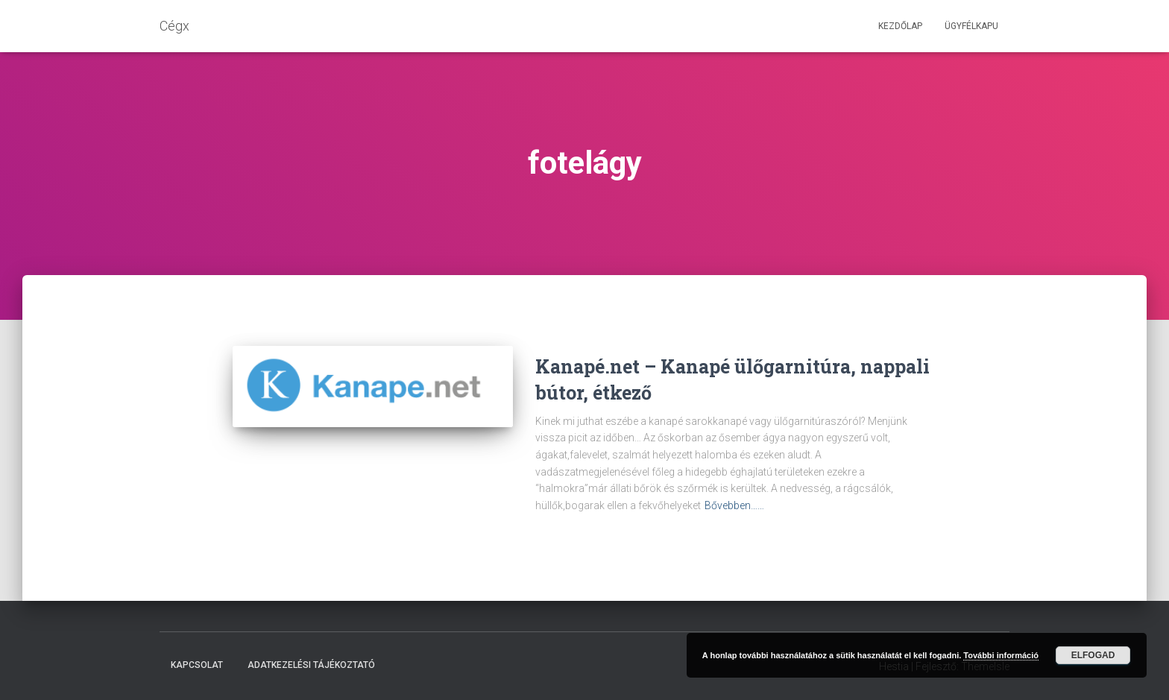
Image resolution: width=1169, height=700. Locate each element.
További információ (1001, 655)
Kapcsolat (197, 665)
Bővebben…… (734, 505)
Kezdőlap (900, 26)
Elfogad (1093, 655)
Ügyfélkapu (971, 26)
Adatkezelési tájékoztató (311, 665)
